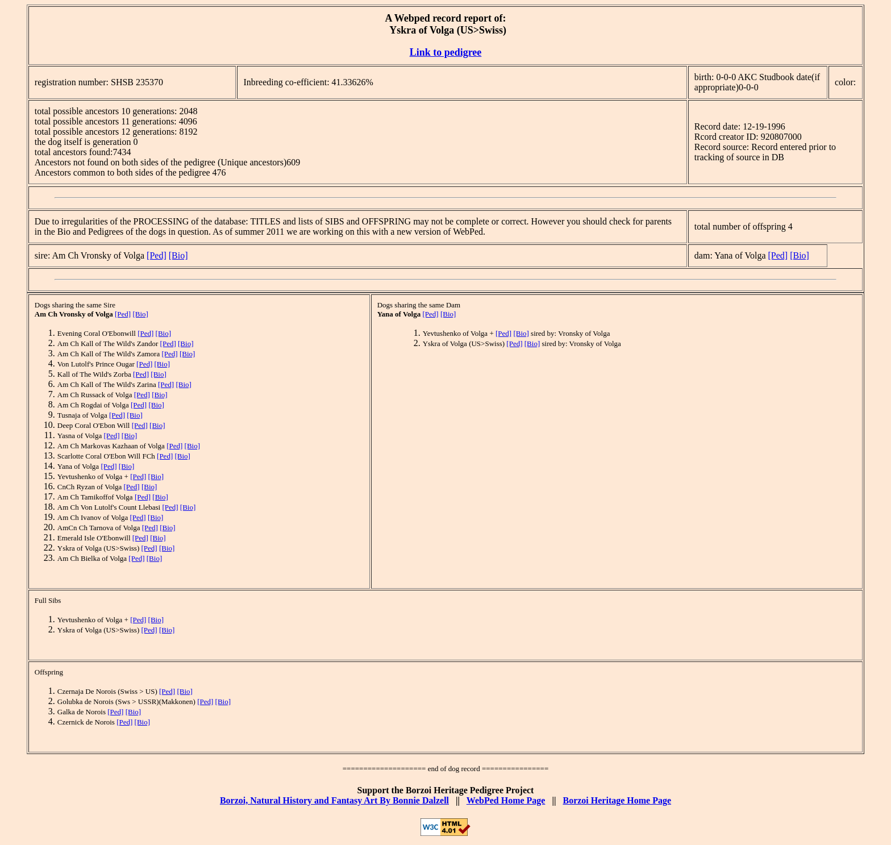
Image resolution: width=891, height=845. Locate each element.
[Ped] (156, 255)
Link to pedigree (446, 52)
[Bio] (178, 255)
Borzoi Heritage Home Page (617, 800)
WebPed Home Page (506, 800)
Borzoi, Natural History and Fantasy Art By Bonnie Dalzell (334, 800)
